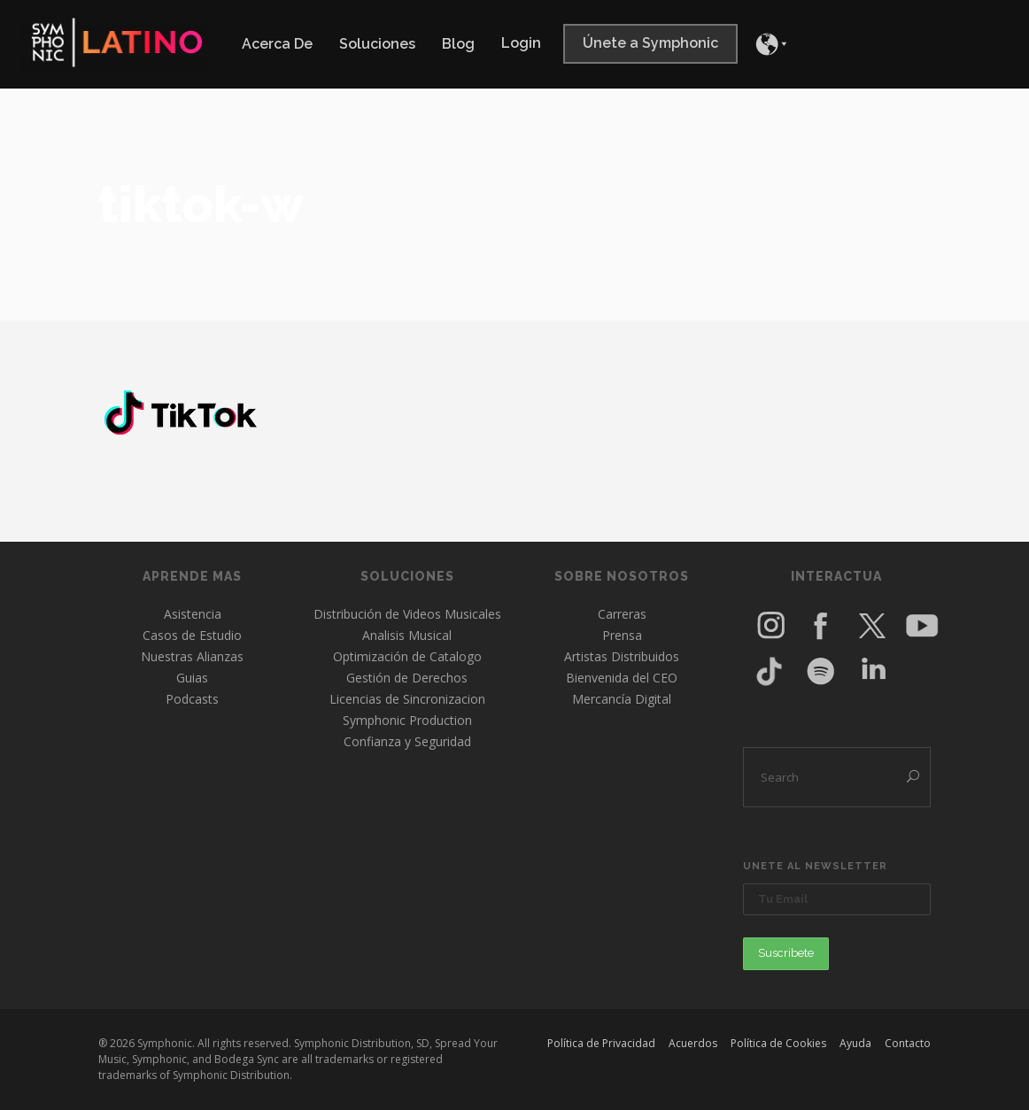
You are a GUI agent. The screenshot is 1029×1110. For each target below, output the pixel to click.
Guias (192, 677)
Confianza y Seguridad (407, 741)
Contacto (908, 1043)
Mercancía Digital (621, 698)
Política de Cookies (778, 1043)
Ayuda (855, 1043)
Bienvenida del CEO (621, 677)
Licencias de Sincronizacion (407, 698)
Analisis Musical (407, 635)
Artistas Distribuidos (621, 656)
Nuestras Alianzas (192, 656)
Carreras (622, 613)
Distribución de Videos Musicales (407, 613)
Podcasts (192, 698)
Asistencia (192, 613)
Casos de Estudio (192, 635)
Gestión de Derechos (407, 677)
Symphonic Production (407, 720)
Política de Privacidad (601, 1043)
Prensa (622, 635)
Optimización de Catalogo (407, 656)
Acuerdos (693, 1043)
